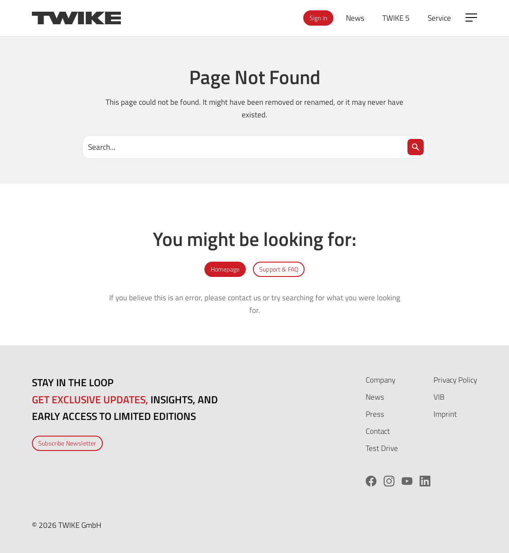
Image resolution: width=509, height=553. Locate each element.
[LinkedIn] (425, 481)
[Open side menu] (471, 17)
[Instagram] (389, 481)
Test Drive (382, 448)
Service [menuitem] (439, 18)
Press (375, 414)
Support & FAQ (278, 269)
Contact (378, 431)
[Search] (415, 147)
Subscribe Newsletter (67, 443)
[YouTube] (407, 481)
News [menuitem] (355, 18)
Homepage (225, 269)
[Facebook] (371, 481)
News (375, 397)
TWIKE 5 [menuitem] (396, 18)
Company (380, 380)
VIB (439, 397)
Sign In (318, 17)
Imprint (445, 414)
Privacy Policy (455, 380)
